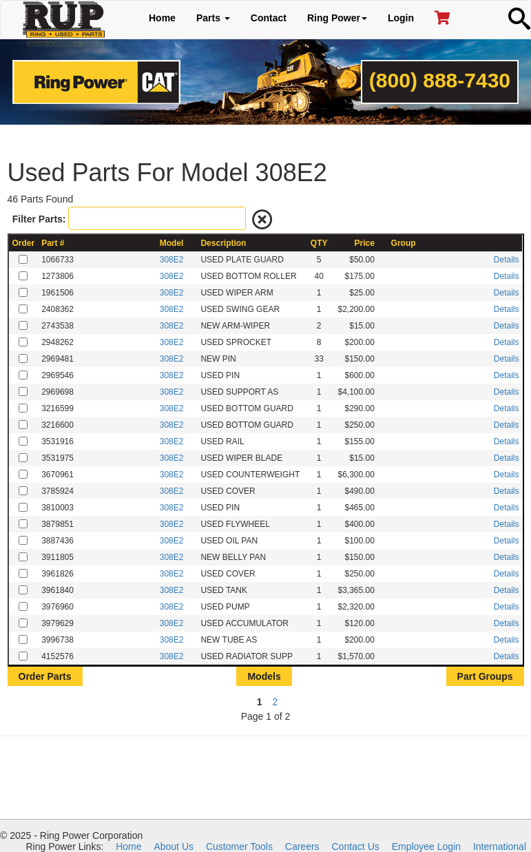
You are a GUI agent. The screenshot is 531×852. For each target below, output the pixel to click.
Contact (269, 17)
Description (223, 243)
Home (162, 17)
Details (506, 259)
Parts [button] (213, 17)
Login (401, 17)
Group (403, 243)
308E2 (172, 259)
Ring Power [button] (337, 17)
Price (365, 243)
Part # (52, 243)
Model (172, 243)
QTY (319, 243)
